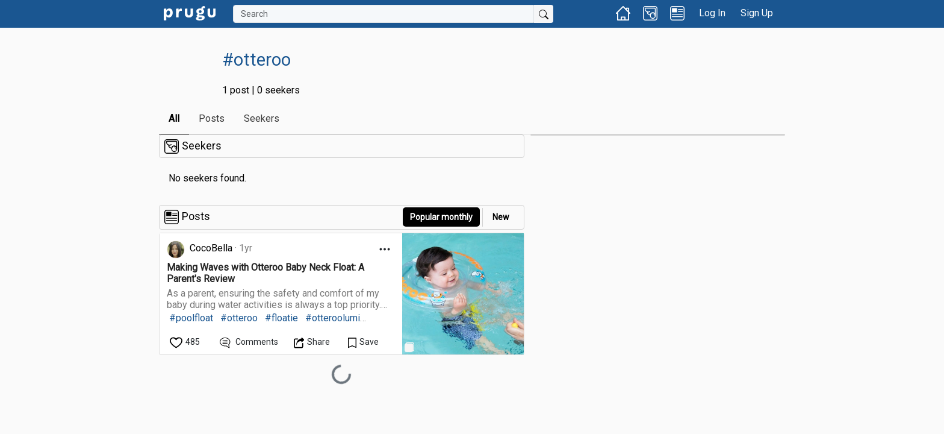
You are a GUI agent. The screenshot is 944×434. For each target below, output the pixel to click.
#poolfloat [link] (191, 318)
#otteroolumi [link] (332, 318)
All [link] (174, 118)
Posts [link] (212, 118)
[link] (190, 12)
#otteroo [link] (239, 318)
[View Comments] (249, 342)
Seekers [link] (261, 118)
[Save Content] (363, 342)
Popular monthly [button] (441, 217)
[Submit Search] (543, 14)
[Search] (383, 14)
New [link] (500, 217)
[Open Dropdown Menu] (384, 249)
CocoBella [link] (211, 248)
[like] (186, 342)
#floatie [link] (281, 318)
